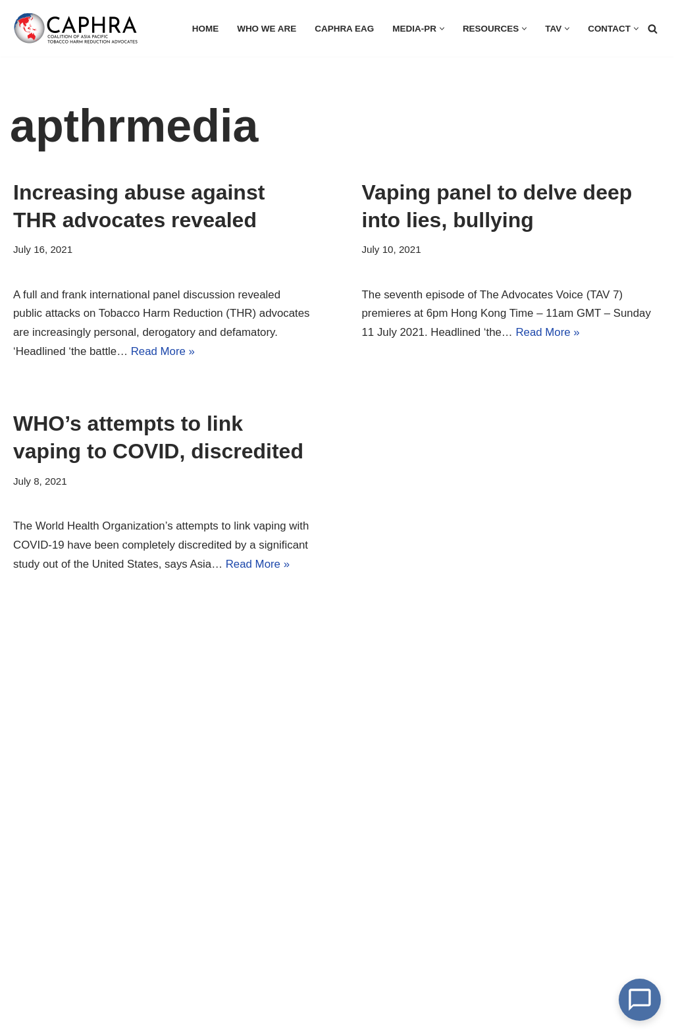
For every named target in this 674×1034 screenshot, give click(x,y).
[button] (440, 28)
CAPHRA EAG (343, 29)
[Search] (653, 29)
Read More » (226, 352)
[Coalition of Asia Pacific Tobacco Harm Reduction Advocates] (79, 28)
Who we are (264, 29)
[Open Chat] (640, 1000)
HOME (203, 29)
